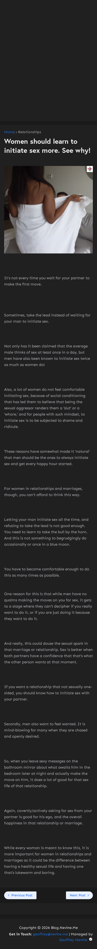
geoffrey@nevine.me (50, 934)
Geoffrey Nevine (76, 940)
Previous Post (22, 895)
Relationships (29, 132)
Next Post (78, 895)
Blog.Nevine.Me (64, 928)
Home (9, 132)
